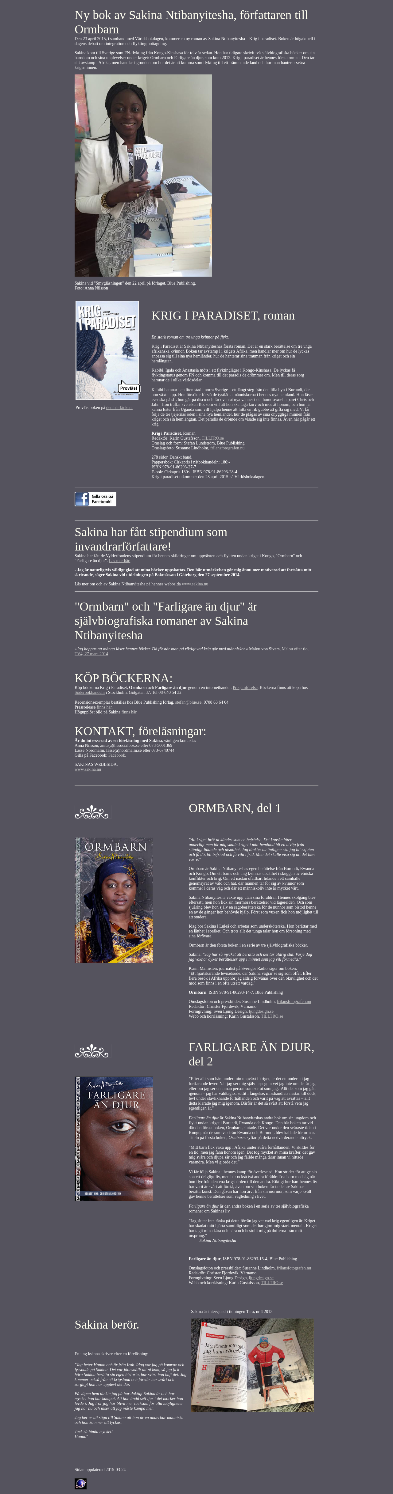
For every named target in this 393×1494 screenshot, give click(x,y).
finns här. (129, 712)
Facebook (116, 755)
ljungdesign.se (261, 1011)
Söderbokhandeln (90, 692)
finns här (104, 707)
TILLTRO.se (213, 438)
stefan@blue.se (188, 702)
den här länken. (119, 407)
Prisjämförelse (245, 687)
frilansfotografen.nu (227, 448)
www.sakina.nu (195, 584)
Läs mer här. (119, 560)
